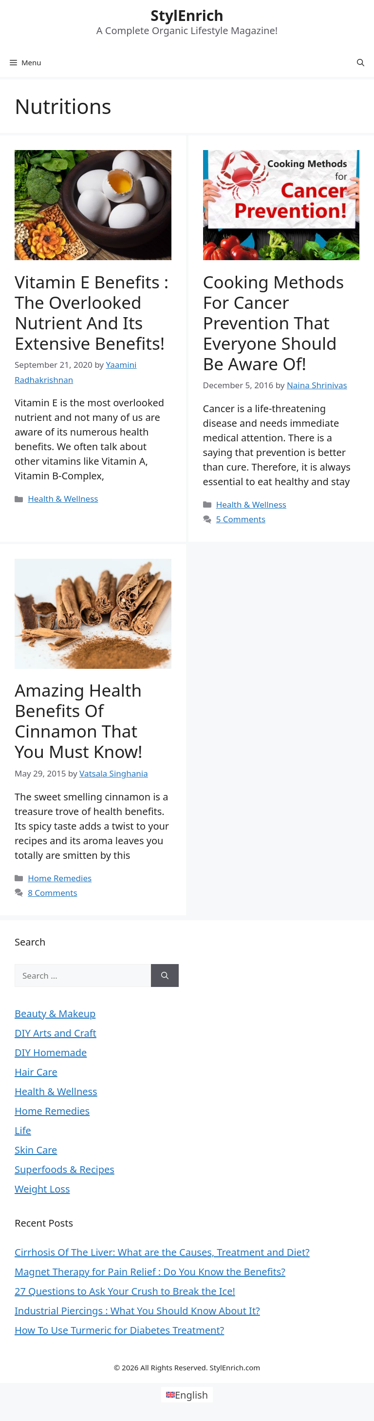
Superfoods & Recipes (64, 1169)
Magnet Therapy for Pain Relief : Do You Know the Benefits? (150, 1271)
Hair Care (36, 1072)
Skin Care (36, 1149)
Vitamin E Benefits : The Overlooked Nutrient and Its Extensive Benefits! (91, 312)
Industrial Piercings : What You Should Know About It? (137, 1310)
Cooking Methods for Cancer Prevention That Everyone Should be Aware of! (273, 322)
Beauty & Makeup (55, 1013)
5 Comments (240, 519)
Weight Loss (42, 1188)
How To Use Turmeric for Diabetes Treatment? (119, 1330)
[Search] (165, 975)
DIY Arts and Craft (55, 1033)
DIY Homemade (51, 1052)
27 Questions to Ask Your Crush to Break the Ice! (125, 1291)
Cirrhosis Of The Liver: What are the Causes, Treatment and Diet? (162, 1252)
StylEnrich (186, 15)
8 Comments (52, 892)
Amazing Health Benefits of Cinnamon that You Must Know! (79, 721)
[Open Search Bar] (360, 62)
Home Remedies (60, 878)
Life (23, 1130)
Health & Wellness (63, 498)
